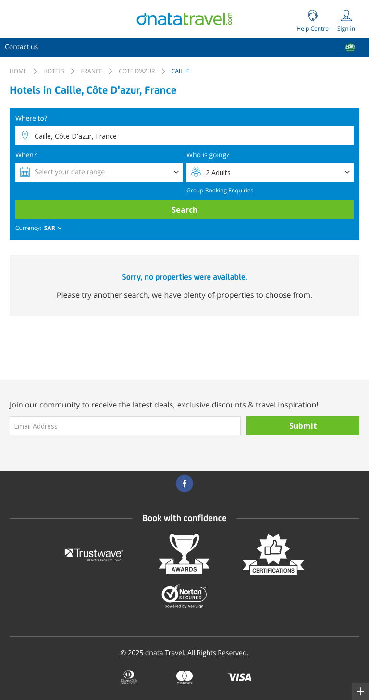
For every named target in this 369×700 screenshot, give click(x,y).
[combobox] (39, 228)
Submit (303, 425)
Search (184, 209)
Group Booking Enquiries (219, 190)
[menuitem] (21, 47)
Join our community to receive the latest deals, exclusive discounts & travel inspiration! (164, 404)
